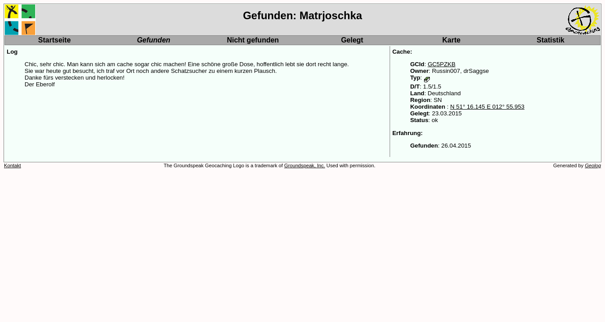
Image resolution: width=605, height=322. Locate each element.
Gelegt (352, 40)
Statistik (550, 40)
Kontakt (12, 165)
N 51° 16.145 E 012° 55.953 (487, 106)
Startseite (54, 40)
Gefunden (153, 40)
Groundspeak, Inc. (304, 165)
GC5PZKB (441, 64)
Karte (451, 40)
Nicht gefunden (253, 40)
